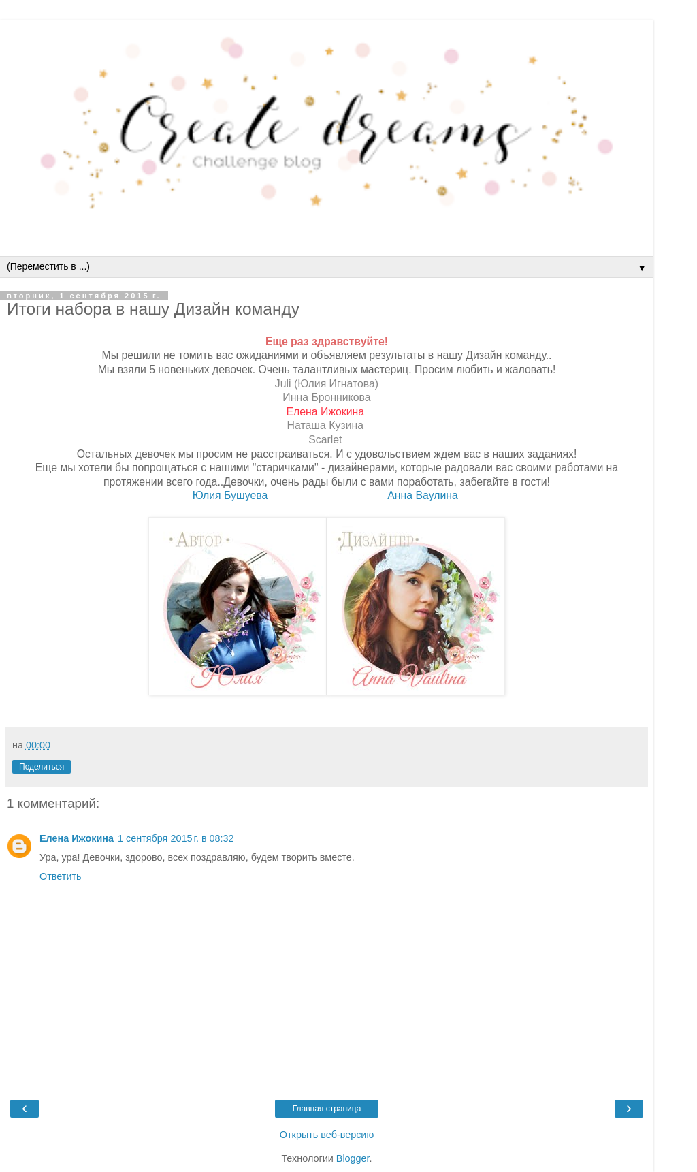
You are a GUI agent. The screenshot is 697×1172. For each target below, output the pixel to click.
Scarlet (325, 439)
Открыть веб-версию (327, 1134)
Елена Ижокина (325, 411)
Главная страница (327, 1108)
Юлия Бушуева (230, 495)
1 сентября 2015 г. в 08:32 (176, 838)
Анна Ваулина (424, 495)
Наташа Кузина (325, 425)
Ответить (60, 876)
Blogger (353, 1158)
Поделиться (41, 767)
